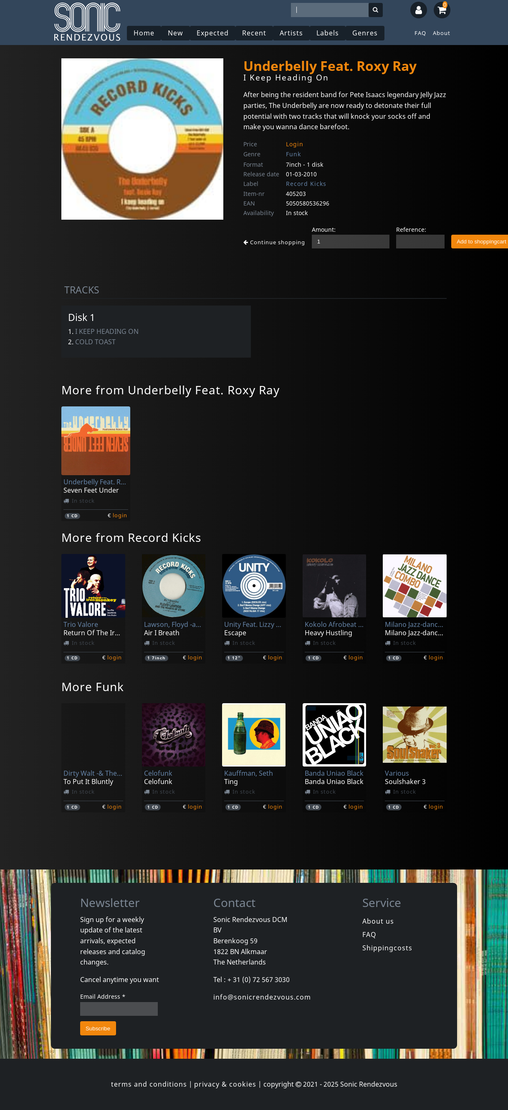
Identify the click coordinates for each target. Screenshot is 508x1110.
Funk (293, 154)
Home (144, 33)
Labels (327, 33)
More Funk (92, 686)
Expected (213, 33)
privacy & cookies (225, 1084)
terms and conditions (149, 1084)
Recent (254, 33)
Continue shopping (274, 242)
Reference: (411, 229)
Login (294, 144)
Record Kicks (306, 184)
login (120, 515)
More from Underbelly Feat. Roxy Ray (170, 390)
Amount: (324, 229)
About (441, 33)
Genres (365, 33)
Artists (291, 33)
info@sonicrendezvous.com (262, 997)
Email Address (103, 996)
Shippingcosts (387, 947)
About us (378, 921)
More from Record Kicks (131, 537)
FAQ (420, 33)
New (175, 33)
